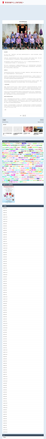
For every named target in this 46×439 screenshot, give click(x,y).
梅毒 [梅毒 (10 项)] (31, 149)
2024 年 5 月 (5, 245)
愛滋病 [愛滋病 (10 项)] (32, 146)
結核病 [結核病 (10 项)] (35, 130)
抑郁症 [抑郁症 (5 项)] (11, 167)
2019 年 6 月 (5, 376)
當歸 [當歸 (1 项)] (32, 132)
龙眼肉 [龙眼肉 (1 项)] (19, 135)
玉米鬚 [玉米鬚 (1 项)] (9, 137)
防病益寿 (4, 430)
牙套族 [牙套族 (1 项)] (28, 149)
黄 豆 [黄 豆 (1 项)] (30, 139)
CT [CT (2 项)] (20, 152)
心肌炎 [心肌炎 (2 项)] (17, 160)
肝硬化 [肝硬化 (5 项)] (37, 139)
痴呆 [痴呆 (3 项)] (23, 142)
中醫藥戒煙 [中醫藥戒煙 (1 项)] (36, 135)
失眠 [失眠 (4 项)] (13, 156)
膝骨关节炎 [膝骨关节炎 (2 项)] (18, 156)
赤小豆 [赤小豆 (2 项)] (13, 142)
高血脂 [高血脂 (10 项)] (33, 139)
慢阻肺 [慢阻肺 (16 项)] (26, 136)
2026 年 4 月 (5, 194)
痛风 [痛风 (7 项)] (37, 154)
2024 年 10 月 (5, 234)
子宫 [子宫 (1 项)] (22, 140)
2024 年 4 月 (5, 247)
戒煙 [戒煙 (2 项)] (22, 144)
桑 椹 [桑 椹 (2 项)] (35, 161)
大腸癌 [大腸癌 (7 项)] (22, 161)
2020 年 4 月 (5, 354)
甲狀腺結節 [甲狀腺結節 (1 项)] (26, 146)
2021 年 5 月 (5, 325)
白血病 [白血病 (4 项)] (38, 130)
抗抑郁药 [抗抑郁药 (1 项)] (8, 163)
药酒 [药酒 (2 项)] (10, 141)
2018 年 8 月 (5, 398)
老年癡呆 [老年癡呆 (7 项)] (27, 154)
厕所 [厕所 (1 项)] (21, 158)
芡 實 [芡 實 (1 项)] (27, 130)
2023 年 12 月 (5, 256)
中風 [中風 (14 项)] (3, 161)
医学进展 (25, 9)
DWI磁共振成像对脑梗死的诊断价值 (18, 120)
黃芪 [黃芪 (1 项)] (5, 151)
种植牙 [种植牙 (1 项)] (14, 130)
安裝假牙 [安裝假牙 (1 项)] (40, 135)
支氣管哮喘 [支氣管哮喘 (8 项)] (35, 134)
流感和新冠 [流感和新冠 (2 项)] (31, 135)
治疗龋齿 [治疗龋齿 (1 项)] (34, 132)
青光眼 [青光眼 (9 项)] (34, 154)
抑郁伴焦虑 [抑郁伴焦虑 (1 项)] (25, 139)
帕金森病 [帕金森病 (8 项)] (15, 132)
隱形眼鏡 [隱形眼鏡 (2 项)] (22, 151)
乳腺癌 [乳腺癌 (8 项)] (40, 158)
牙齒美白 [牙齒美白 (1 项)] (18, 147)
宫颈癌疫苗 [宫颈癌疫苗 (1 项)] (30, 160)
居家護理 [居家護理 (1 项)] (30, 151)
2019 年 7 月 (5, 374)
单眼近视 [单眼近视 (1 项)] (11, 130)
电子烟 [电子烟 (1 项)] (35, 165)
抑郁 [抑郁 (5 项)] (20, 165)
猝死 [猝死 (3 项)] (14, 154)
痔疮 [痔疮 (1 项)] (19, 151)
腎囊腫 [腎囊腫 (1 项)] (33, 161)
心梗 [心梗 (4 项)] (21, 130)
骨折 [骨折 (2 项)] (9, 134)
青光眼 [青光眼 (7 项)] (5, 167)
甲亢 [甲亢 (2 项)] (39, 154)
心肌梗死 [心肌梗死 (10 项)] (22, 132)
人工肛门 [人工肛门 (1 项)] (7, 156)
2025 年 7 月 (5, 214)
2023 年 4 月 (5, 274)
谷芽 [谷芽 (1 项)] (34, 135)
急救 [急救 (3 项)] (15, 147)
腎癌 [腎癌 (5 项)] (14, 135)
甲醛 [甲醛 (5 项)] (5, 156)
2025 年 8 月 (5, 212)
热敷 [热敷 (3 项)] (34, 158)
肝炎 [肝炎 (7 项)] (14, 149)
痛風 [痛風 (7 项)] (9, 167)
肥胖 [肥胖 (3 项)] (35, 146)
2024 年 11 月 (5, 232)
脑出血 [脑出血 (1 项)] (27, 160)
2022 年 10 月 (5, 287)
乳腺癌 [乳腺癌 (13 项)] (6, 153)
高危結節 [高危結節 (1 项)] (40, 160)
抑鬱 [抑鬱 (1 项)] (29, 146)
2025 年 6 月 (5, 216)
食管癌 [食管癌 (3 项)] (24, 144)
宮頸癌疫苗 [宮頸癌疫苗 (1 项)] (25, 151)
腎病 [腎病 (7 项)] (17, 136)
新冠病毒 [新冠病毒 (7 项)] (16, 167)
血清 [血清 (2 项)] (22, 152)
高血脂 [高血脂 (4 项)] (27, 141)
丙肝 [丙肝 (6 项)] (33, 137)
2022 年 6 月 (5, 296)
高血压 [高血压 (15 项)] (4, 163)
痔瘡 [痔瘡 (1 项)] (33, 149)
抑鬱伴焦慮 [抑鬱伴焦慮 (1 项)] (5, 158)
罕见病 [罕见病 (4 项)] (5, 154)
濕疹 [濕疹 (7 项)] (30, 137)
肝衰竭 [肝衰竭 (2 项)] (22, 165)
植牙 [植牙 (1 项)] (12, 154)
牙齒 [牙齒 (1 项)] (9, 144)
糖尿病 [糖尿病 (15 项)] (21, 139)
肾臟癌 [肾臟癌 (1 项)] (24, 140)
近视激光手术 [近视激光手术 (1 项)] (8, 146)
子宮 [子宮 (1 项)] (9, 152)
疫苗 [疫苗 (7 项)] (3, 142)
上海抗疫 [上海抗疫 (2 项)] (41, 149)
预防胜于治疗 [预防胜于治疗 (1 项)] (18, 149)
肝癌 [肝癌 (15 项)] (36, 158)
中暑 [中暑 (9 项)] (16, 146)
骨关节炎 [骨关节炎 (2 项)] (16, 163)
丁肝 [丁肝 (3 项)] (19, 168)
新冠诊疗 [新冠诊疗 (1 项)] (29, 130)
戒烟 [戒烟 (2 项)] (37, 142)
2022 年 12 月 (5, 283)
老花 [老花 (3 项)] (25, 156)
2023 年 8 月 (5, 265)
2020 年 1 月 (5, 360)
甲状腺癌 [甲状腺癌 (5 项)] (7, 160)
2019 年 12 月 (5, 363)
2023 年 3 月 (5, 276)
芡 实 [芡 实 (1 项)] (29, 144)
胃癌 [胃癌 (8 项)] (37, 161)
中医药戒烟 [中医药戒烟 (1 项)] (26, 161)
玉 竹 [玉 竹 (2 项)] (10, 154)
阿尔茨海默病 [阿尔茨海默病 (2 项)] (18, 137)
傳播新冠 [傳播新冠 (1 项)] (30, 152)
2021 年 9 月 (5, 316)
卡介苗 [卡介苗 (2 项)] (17, 152)
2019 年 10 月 (5, 367)
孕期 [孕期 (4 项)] (27, 144)
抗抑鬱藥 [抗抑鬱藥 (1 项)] (42, 139)
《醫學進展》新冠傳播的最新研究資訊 (38, 120)
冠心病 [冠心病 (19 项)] (33, 156)
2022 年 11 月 (5, 285)
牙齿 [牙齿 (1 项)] (14, 156)
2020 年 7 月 (5, 347)
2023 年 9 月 (5, 263)
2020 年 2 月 (5, 358)
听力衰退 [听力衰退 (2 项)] (10, 168)
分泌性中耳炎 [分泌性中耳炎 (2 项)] (15, 168)
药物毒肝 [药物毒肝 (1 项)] (12, 140)
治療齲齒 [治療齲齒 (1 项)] (8, 147)
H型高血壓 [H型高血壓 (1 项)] (40, 134)
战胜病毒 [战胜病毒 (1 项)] (5, 147)
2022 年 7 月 (5, 294)
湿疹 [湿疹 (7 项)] (3, 141)
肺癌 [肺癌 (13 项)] (28, 167)
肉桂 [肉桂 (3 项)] (8, 154)
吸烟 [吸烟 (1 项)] (21, 154)
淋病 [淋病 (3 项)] (6, 142)
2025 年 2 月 (5, 225)
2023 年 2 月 (5, 278)
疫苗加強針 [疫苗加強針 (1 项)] (38, 137)
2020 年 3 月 (5, 356)
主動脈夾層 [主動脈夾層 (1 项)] (20, 142)
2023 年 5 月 (5, 272)
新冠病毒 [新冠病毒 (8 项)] (23, 167)
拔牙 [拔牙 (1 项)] (13, 147)
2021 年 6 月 (5, 323)
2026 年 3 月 (5, 196)
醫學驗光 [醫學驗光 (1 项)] (25, 149)
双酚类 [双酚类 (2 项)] (17, 158)
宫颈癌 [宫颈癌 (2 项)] (3, 151)
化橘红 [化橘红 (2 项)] (28, 163)
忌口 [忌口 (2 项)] (23, 149)
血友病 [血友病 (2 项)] (5, 137)
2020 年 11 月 (5, 338)
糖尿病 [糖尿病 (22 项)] (24, 130)
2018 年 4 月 (5, 407)
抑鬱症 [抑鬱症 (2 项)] (23, 146)
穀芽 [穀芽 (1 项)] (7, 137)
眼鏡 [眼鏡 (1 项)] (28, 151)
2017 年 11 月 (5, 418)
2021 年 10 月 (5, 314)
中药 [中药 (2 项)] (13, 163)
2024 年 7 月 (5, 241)
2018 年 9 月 (5, 396)
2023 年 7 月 (5, 267)
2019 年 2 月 (5, 385)
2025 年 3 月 (5, 223)
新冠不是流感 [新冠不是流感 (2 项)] (9, 151)
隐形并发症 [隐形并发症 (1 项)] (35, 167)
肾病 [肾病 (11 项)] (38, 165)
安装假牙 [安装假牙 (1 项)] (33, 160)
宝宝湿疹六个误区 (26, 119)
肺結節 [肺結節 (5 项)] (37, 141)
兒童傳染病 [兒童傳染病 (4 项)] (31, 165)
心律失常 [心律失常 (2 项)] (13, 152)
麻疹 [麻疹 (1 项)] (27, 134)
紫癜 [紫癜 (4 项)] (38, 167)
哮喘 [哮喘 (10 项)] (3, 130)
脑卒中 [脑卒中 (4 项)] (21, 168)
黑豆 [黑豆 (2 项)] (10, 161)
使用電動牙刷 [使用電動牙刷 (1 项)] (13, 146)
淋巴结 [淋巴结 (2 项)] (41, 165)
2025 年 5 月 (5, 219)
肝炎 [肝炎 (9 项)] (10, 156)
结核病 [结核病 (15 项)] (4, 132)
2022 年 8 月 (5, 292)
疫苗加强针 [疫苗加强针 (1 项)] (9, 158)
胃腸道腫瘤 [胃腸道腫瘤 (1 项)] (37, 160)
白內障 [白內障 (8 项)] (30, 134)
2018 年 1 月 (5, 414)
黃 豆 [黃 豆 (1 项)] (40, 147)
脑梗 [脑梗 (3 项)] (13, 151)
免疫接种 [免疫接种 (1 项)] (14, 160)
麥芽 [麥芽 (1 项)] (18, 140)
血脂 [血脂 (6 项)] (3, 149)
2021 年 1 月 (5, 334)
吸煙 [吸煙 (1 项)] (19, 152)
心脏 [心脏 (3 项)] (31, 144)
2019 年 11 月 (5, 365)
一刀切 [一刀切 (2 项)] (19, 154)
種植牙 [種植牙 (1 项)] (24, 158)
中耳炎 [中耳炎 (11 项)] (17, 130)
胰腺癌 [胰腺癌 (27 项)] (24, 134)
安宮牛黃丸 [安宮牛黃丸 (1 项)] (41, 140)
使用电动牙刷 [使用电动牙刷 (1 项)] (41, 161)
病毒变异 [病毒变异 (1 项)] (41, 151)
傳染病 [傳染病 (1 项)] (26, 158)
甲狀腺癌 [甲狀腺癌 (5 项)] (11, 135)
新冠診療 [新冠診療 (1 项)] (6, 165)
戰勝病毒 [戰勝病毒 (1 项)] (7, 135)
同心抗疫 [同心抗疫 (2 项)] (40, 142)
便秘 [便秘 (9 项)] (19, 144)
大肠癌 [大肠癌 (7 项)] (16, 142)
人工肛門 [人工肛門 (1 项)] (19, 167)
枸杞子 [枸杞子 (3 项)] (40, 167)
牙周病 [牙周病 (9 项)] (21, 147)
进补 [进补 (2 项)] (24, 147)
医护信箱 (4, 428)
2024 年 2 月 (5, 252)
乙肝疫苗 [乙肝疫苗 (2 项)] (18, 134)
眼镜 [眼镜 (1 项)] (32, 130)
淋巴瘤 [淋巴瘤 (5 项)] (11, 160)
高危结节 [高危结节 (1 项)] (35, 149)
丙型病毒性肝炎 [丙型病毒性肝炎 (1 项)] (6, 139)
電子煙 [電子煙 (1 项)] (35, 137)
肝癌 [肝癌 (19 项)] (27, 156)
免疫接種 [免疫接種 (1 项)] (17, 165)
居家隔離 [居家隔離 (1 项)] (25, 165)
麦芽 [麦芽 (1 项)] (30, 132)
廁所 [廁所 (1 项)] (39, 139)
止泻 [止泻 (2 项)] (15, 165)
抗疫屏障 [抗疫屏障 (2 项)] (33, 152)
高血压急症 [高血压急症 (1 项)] (25, 168)
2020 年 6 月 (5, 349)
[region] (8, 181)
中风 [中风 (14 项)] (4, 146)
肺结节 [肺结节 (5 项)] (38, 144)
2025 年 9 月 (5, 210)
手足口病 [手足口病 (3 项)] (19, 146)
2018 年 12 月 (5, 389)
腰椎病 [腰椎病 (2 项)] (9, 132)
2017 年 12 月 (5, 416)
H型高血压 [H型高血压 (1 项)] (11, 134)
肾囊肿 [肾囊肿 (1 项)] (14, 144)
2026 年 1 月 (5, 201)
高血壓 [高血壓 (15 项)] (13, 161)
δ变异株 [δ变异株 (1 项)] (10, 139)
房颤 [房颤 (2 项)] (29, 161)
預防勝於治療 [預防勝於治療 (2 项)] (17, 161)
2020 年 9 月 (5, 343)
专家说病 (4, 423)
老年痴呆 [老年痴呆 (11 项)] (13, 137)
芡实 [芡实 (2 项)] (41, 154)
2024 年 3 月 (5, 250)
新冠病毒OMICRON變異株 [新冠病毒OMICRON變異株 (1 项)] (9, 149)
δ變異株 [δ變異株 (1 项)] (38, 149)
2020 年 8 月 (5, 345)
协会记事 (4, 432)
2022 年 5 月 (5, 298)
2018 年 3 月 (5, 409)
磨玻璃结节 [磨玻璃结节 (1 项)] (9, 165)
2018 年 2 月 (5, 411)
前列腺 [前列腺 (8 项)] (34, 142)
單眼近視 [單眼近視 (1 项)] (37, 132)
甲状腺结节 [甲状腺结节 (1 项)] (31, 167)
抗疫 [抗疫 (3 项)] (3, 152)
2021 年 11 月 (5, 312)
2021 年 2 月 (5, 332)
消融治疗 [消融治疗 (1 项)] (7, 144)
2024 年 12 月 (5, 230)
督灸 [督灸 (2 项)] (11, 144)
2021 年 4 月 (5, 327)
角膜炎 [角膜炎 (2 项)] (42, 147)
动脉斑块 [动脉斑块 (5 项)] (34, 144)
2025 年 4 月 (5, 221)
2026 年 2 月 (5, 199)
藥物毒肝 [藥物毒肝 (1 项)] (22, 137)
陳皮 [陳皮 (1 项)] (6, 161)
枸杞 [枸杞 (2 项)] (31, 161)
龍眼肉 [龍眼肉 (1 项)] (28, 165)
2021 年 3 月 (5, 329)
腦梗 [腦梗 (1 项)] (7, 132)
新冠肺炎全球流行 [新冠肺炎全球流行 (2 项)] (38, 163)
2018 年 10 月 (5, 394)
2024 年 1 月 (5, 254)
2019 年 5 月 (5, 378)
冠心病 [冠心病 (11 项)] (38, 151)
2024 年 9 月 (5, 236)
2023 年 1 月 (5, 281)
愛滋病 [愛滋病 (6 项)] (16, 144)
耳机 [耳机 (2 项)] (21, 149)
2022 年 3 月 (5, 303)
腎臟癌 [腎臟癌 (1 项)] (15, 158)
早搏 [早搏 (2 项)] (25, 137)
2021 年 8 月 (5, 318)
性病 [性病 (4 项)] (26, 147)
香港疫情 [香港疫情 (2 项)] (29, 147)
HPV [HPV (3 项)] (17, 139)
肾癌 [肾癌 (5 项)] (8, 161)
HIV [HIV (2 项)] (3, 167)
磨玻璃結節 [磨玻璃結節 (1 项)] (22, 135)
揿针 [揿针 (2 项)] (32, 158)
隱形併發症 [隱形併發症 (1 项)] (16, 140)
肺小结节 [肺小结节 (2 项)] (37, 156)
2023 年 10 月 (5, 261)
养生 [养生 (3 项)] (33, 151)
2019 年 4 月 (5, 380)
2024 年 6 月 (5, 243)
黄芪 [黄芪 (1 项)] (24, 152)
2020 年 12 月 (5, 336)
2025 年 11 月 (5, 205)
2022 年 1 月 (5, 307)
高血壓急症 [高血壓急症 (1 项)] (29, 158)
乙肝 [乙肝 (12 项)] (15, 134)
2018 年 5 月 (5, 405)
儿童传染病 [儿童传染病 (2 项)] (7, 141)
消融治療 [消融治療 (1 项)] (28, 139)
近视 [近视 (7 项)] (15, 139)
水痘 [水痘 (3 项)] (19, 132)
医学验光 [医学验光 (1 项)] (41, 130)
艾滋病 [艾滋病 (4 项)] (27, 137)
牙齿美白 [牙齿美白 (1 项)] (16, 154)
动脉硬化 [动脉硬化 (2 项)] (7, 168)
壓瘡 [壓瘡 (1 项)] (11, 132)
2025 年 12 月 (5, 203)
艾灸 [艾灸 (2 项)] (35, 151)
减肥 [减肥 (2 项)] (20, 158)
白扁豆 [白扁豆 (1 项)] (13, 139)
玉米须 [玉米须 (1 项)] (30, 156)
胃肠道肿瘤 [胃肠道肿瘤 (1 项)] (19, 163)
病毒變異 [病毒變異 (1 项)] (8, 130)
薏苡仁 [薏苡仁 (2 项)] (25, 163)
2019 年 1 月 (5, 387)
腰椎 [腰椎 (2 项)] (11, 152)
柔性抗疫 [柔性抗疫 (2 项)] (31, 163)
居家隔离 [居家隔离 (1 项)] (11, 147)
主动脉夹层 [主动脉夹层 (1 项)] (22, 156)
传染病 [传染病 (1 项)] (35, 140)
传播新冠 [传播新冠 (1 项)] (32, 147)
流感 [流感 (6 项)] (30, 141)
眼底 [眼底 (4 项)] (6, 130)
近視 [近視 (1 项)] (20, 134)
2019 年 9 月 (5, 369)
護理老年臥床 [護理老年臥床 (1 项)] (16, 151)
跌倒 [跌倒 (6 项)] (12, 165)
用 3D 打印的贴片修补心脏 (7, 120)
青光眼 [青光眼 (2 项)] (12, 158)
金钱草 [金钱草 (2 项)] (28, 132)
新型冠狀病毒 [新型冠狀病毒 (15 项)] (28, 142)
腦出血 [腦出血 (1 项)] (26, 132)
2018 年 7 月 (5, 400)
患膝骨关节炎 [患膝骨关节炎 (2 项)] (38, 146)
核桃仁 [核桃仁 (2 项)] (32, 141)
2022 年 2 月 (5, 305)
